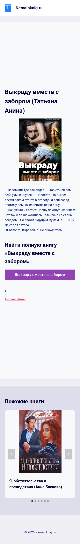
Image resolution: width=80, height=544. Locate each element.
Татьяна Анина (15, 299)
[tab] (32, 501)
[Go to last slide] (11, 454)
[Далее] (68, 454)
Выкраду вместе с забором (40, 274)
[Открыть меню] (73, 8)
